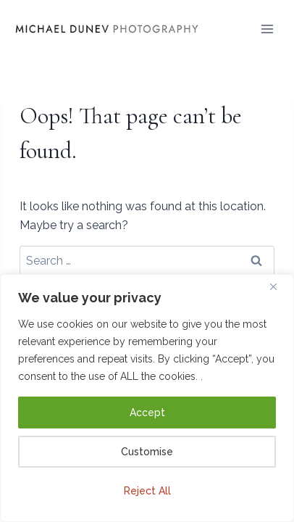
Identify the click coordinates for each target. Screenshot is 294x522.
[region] (147, 398)
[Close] (278, 286)
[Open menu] (267, 28)
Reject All (147, 491)
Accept (147, 412)
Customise (147, 451)
